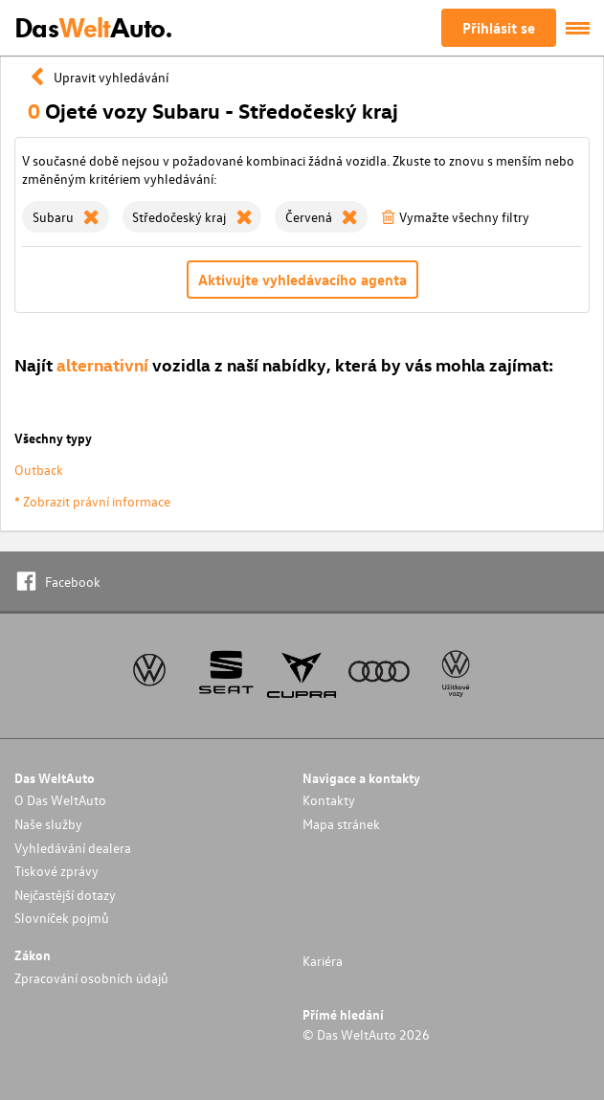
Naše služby (48, 824)
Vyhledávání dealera (72, 848)
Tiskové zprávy (56, 871)
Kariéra (322, 961)
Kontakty (328, 800)
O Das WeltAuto (60, 800)
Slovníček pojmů (61, 918)
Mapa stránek (341, 824)
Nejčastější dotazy (65, 895)
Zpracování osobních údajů (91, 978)
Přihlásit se (498, 27)
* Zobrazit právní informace (92, 501)
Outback (38, 469)
